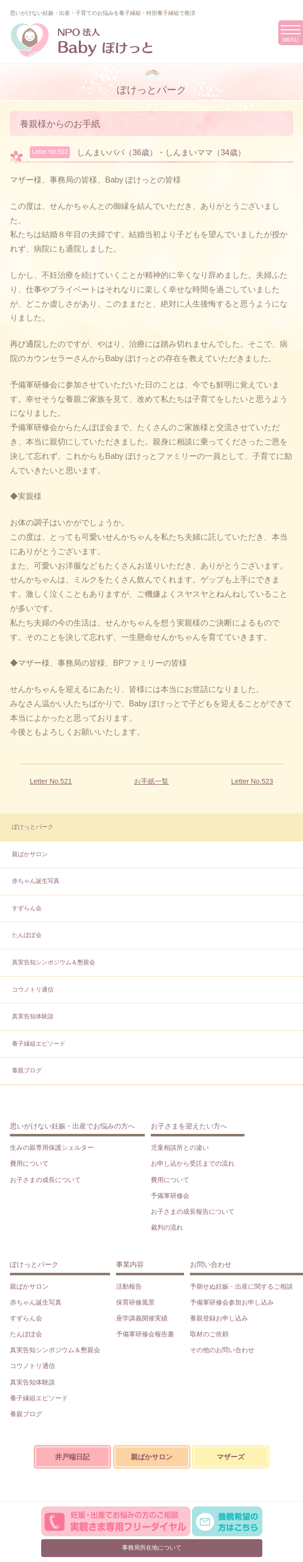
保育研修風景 (135, 1302)
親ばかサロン (30, 854)
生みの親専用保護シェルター (52, 1147)
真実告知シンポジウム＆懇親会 (53, 962)
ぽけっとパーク (33, 826)
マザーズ (230, 1457)
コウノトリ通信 (33, 989)
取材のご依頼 (209, 1334)
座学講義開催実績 (142, 1318)
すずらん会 (27, 908)
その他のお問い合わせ (222, 1350)
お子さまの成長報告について (193, 1211)
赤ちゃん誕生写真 (36, 880)
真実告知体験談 (33, 1016)
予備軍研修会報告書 (145, 1334)
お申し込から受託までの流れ (193, 1163)
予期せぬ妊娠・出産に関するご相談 (241, 1286)
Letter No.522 (50, 151)
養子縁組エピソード (38, 1043)
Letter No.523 (252, 781)
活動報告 (129, 1286)
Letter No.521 (51, 781)
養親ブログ (27, 1070)
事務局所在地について (152, 1547)
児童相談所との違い (180, 1147)
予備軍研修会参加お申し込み (232, 1302)
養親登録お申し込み (219, 1318)
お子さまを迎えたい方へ (189, 1126)
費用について (29, 1163)
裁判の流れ (167, 1227)
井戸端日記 (72, 1457)
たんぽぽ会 (27, 935)
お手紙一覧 (151, 781)
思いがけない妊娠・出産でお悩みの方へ (72, 1126)
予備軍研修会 (170, 1195)
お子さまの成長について (45, 1180)
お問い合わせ (211, 1264)
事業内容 (130, 1264)
